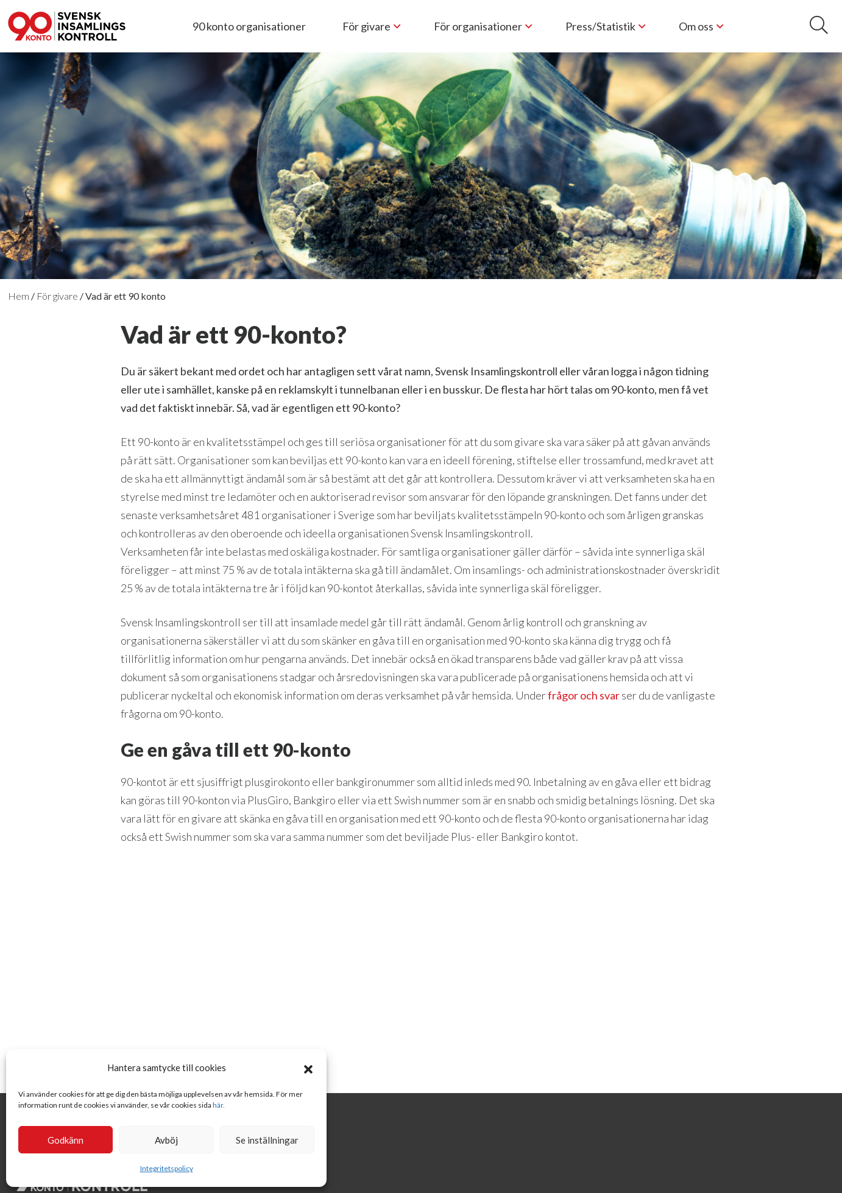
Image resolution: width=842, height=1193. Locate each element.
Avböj (166, 1140)
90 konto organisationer (249, 26)
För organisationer (478, 26)
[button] (308, 1067)
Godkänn (65, 1140)
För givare (366, 26)
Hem (18, 296)
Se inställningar (267, 1140)
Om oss (696, 26)
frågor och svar (584, 695)
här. (219, 1105)
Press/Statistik (600, 26)
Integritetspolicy (166, 1168)
